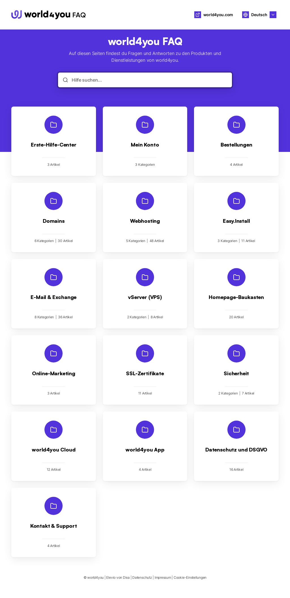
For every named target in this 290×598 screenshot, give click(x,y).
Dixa (126, 577)
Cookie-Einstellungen (190, 577)
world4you (95, 577)
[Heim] (48, 15)
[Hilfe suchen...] (148, 80)
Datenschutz (142, 577)
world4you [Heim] (108, 15)
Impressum (163, 577)
